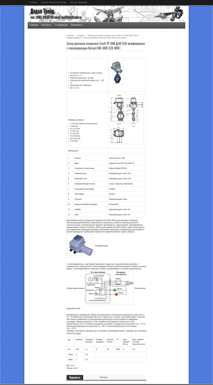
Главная (33, 2)
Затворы (81, 35)
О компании (61, 25)
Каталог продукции (78, 2)
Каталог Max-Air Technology (53, 2)
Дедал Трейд (42, 11)
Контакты (46, 25)
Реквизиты (76, 25)
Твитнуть (104, 377)
